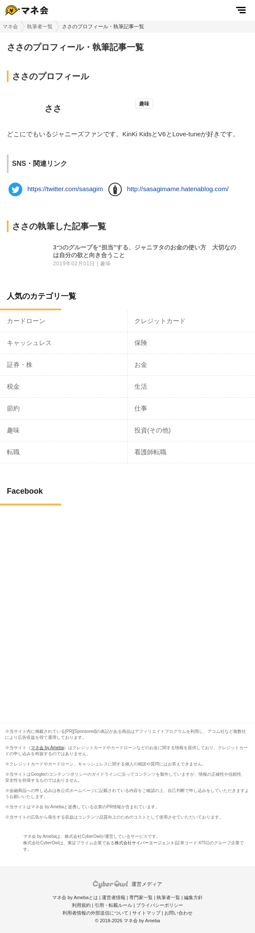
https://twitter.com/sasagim (65, 188)
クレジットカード (160, 320)
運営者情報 (113, 897)
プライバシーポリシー (159, 905)
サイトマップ (146, 912)
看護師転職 (150, 452)
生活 (140, 386)
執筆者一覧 (40, 27)
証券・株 (20, 364)
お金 (140, 364)
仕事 (140, 408)
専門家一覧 (141, 897)
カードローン (26, 320)
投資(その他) (152, 430)
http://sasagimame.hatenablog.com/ (178, 188)
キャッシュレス (29, 342)
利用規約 (81, 905)
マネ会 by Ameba (47, 747)
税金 (13, 386)
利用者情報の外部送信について (95, 912)
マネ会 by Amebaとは (75, 897)
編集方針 (193, 897)
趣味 (105, 264)
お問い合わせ (178, 912)
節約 (13, 408)
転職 (13, 452)
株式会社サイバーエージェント (145, 842)
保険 (140, 342)
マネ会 (10, 27)
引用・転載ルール (113, 905)
